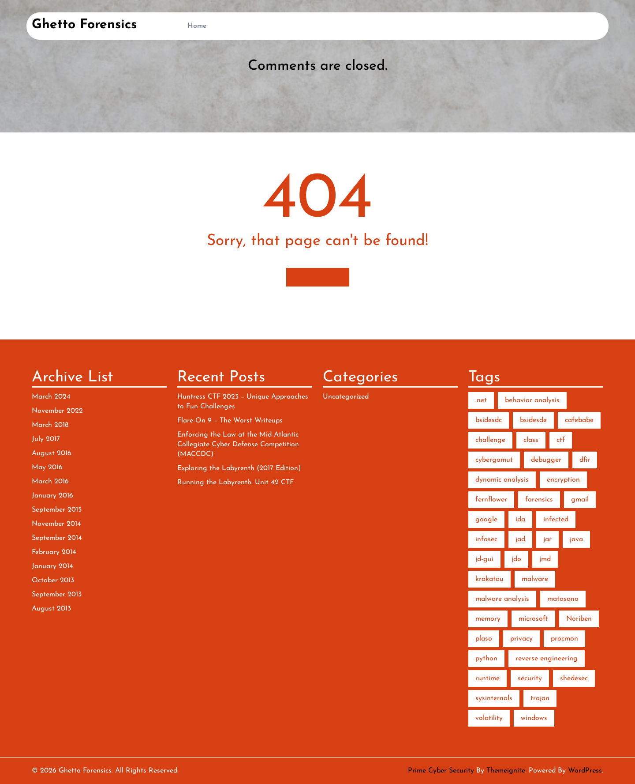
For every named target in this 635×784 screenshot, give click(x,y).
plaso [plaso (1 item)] (483, 638)
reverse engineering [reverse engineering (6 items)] (546, 658)
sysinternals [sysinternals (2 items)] (493, 698)
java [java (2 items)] (576, 539)
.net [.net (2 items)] (481, 400)
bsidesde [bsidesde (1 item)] (533, 420)
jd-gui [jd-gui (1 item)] (484, 559)
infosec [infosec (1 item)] (486, 539)
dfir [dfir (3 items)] (584, 460)
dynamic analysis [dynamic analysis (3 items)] (502, 479)
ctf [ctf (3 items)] (561, 440)
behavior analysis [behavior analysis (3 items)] (532, 400)
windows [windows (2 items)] (534, 718)
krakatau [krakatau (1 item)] (489, 579)
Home (197, 26)
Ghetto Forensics (84, 25)
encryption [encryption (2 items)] (563, 479)
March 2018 (50, 425)
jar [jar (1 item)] (547, 539)
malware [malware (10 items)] (535, 579)
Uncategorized (346, 396)
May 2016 (47, 467)
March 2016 (50, 481)
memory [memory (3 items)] (488, 618)
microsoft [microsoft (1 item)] (533, 618)
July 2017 (46, 439)
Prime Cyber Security (441, 770)
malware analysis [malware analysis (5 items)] (502, 599)
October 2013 (53, 580)
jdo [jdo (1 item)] (516, 559)
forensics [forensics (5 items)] (539, 499)
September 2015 (57, 509)
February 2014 (54, 552)
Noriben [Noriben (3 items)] (579, 618)
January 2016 (52, 495)
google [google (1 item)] (486, 519)
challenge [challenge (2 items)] (490, 440)
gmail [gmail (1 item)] (580, 499)
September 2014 (57, 538)
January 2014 (52, 566)
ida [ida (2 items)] (520, 519)
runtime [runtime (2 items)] (487, 678)
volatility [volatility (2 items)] (489, 718)
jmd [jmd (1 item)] (545, 559)
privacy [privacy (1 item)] (521, 638)
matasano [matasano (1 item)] (563, 599)
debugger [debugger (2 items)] (546, 460)
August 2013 (51, 608)
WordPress (585, 770)
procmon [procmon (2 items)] (564, 638)
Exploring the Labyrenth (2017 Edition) (239, 468)
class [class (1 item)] (530, 440)
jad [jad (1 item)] (520, 539)
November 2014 (56, 524)
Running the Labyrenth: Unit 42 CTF (235, 482)
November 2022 (57, 411)
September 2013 (57, 594)
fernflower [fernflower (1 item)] (491, 499)
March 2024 (51, 396)
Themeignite (505, 770)
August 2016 (51, 453)
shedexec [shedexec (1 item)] (574, 678)
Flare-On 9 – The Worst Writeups (230, 420)
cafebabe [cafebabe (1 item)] (579, 420)
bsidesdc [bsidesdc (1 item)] (488, 420)
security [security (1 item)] (530, 678)
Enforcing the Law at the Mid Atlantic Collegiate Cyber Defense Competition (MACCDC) (238, 444)
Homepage (317, 277)
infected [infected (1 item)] (555, 519)
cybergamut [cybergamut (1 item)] (494, 460)
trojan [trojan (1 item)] (539, 698)
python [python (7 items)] (486, 658)
